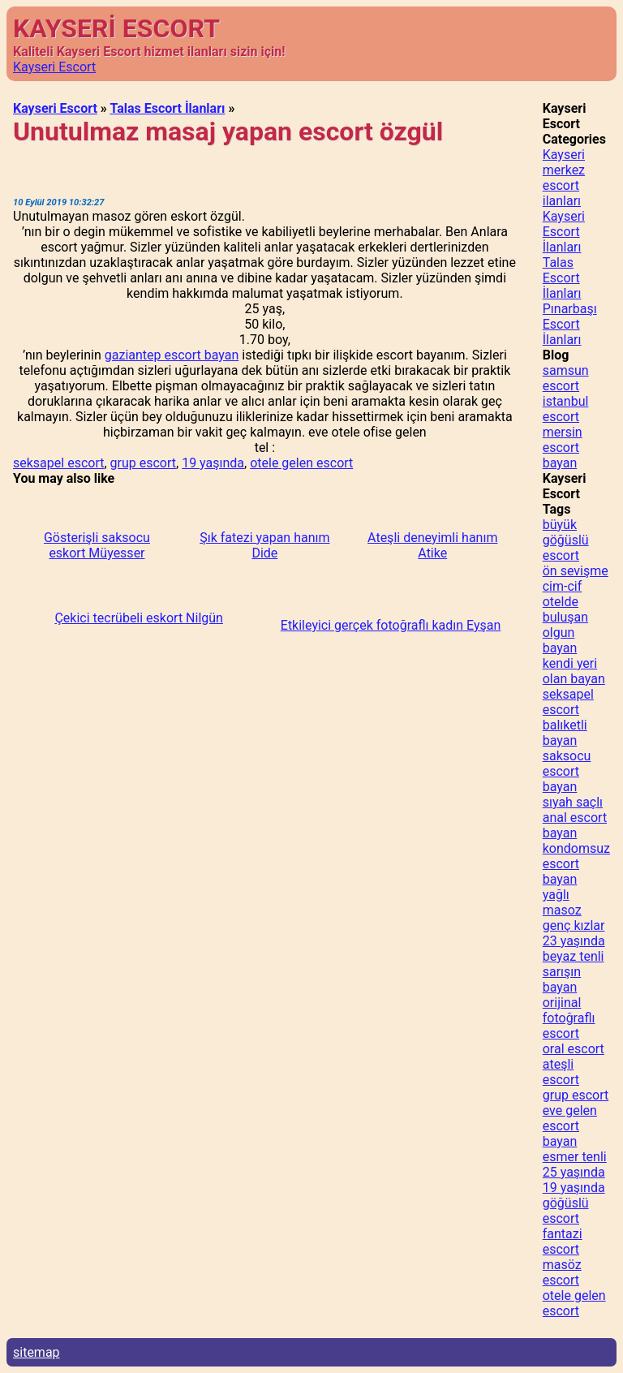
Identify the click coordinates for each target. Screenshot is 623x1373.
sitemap (36, 1352)
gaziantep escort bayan (172, 355)
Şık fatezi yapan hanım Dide (264, 545)
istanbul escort (566, 409)
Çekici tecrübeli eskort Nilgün (138, 618)
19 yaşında (213, 463)
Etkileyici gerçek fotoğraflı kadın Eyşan (391, 625)
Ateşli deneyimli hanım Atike (432, 545)
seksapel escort (58, 463)
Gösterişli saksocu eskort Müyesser (97, 545)
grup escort (143, 463)
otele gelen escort (301, 463)
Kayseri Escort (54, 67)
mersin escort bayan (562, 447)
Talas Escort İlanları (167, 108)
